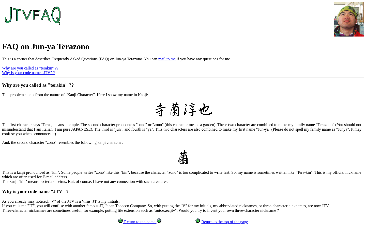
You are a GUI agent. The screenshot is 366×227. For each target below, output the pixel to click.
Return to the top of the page (224, 222)
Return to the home (139, 222)
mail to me (167, 59)
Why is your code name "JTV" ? (28, 73)
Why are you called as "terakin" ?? (30, 68)
